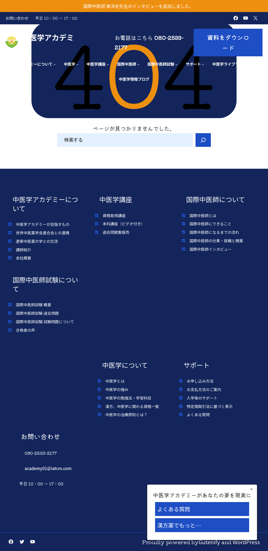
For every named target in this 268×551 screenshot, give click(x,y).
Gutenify (209, 542)
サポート (193, 64)
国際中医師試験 (160, 64)
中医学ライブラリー (229, 64)
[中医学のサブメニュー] (77, 64)
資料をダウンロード (228, 42)
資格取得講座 (114, 215)
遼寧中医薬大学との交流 (37, 241)
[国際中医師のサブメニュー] (138, 64)
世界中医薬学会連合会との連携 (42, 232)
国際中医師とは (203, 215)
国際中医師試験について (45, 284)
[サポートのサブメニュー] (203, 64)
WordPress (246, 542)
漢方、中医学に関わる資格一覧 (132, 406)
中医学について (125, 365)
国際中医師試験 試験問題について (45, 321)
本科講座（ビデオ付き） (124, 223)
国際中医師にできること (211, 223)
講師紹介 (23, 249)
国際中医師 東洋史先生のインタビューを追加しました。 (138, 6)
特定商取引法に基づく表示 (210, 406)
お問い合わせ (16, 18)
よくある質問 (198, 414)
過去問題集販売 (116, 232)
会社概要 (23, 258)
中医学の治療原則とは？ (126, 414)
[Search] (203, 140)
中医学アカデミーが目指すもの (42, 224)
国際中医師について (215, 199)
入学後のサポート (202, 398)
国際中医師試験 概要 (33, 304)
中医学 (69, 64)
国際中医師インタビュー (211, 249)
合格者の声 (25, 330)
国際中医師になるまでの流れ (214, 232)
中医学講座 (96, 64)
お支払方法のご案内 (204, 389)
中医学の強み (116, 389)
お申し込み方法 (200, 381)
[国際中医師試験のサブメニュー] (176, 64)
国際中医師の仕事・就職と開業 (216, 240)
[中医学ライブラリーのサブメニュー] (249, 64)
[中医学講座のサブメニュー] (108, 64)
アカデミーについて (35, 64)
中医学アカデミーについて (45, 203)
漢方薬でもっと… (179, 525)
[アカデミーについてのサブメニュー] (54, 64)
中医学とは (114, 381)
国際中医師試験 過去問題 (37, 313)
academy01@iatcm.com (48, 468)
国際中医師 (126, 64)
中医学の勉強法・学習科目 (128, 398)
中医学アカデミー (48, 42)
